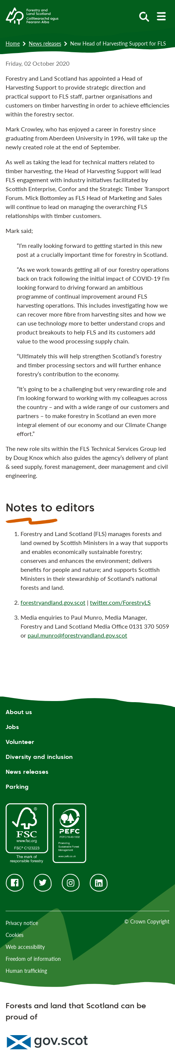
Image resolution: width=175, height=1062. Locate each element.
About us (19, 712)
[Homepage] (32, 15)
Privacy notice (22, 923)
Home (13, 43)
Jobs (12, 727)
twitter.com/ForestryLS (120, 602)
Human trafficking (26, 971)
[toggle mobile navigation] (161, 16)
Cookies (15, 935)
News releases (45, 43)
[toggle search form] (144, 16)
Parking (17, 786)
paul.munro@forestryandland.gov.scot (77, 635)
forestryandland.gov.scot (53, 602)
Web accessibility (25, 947)
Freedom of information (33, 959)
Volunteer (20, 741)
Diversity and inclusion (39, 756)
